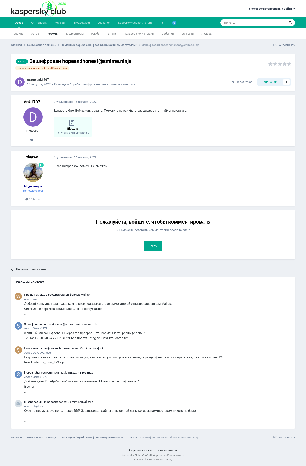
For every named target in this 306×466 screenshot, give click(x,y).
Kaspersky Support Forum (135, 22)
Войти (153, 246)
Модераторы (75, 33)
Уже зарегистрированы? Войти (272, 8)
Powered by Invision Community (153, 459)
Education (103, 22)
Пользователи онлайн (139, 33)
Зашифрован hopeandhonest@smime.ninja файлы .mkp (61, 324)
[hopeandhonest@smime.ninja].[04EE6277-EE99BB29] (59, 372)
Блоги (112, 33)
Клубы (95, 33)
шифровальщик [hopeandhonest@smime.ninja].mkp (58, 401)
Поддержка (82, 22)
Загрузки (187, 33)
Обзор (19, 24)
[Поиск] (242, 22)
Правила (17, 33)
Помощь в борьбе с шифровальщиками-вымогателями (94, 84)
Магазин (60, 22)
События (168, 33)
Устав (35, 33)
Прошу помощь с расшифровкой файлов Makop (57, 294)
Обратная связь (140, 450)
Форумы (52, 33)
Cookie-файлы (166, 450)
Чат (162, 22)
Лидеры (206, 33)
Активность (39, 22)
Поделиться (242, 82)
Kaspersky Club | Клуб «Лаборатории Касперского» (153, 455)
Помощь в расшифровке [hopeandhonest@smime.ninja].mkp (64, 348)
